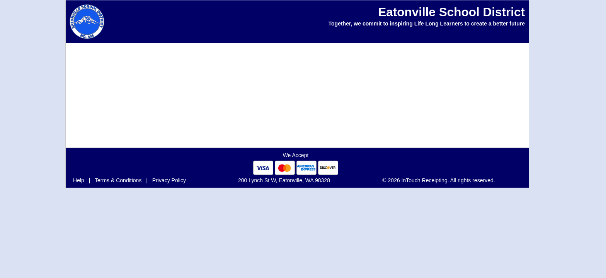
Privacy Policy (169, 180)
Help (78, 180)
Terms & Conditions (118, 180)
